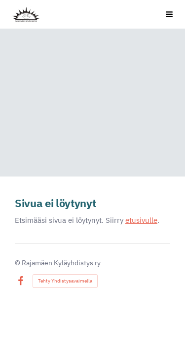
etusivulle (141, 220)
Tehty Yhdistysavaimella (65, 281)
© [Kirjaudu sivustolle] (18, 262)
